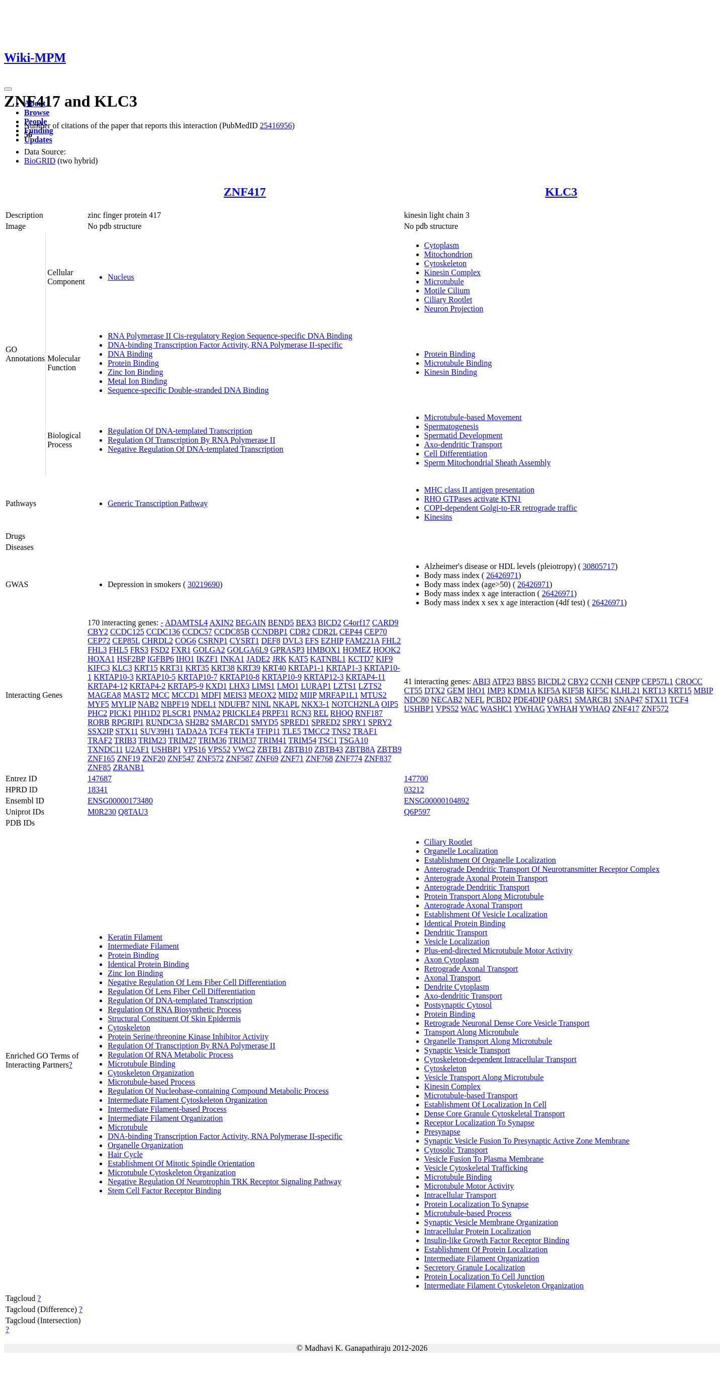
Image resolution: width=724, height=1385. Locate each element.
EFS (312, 640)
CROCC (688, 681)
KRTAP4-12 (107, 686)
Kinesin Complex (452, 272)
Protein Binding (133, 363)
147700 (416, 778)
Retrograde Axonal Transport (471, 968)
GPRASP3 (287, 649)
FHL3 (97, 649)
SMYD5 (264, 722)
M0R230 (101, 811)
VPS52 (219, 749)
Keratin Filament (135, 937)
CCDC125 (127, 631)
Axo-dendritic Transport (463, 444)
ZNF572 (210, 758)
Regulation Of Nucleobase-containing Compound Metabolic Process (218, 1091)
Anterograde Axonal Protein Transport (486, 878)
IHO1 (185, 659)
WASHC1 (496, 708)
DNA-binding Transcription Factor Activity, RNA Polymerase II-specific (225, 345)
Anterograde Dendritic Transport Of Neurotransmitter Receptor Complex (542, 869)
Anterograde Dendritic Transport (477, 887)
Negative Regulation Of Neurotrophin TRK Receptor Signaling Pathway (224, 1181)
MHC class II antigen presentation (479, 489)
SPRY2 (380, 722)
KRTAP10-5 (156, 677)
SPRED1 (294, 722)
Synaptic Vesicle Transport (467, 1050)
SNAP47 (628, 699)
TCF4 (218, 731)
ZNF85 (99, 767)
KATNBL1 (328, 659)
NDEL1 (204, 704)
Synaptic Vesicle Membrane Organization (491, 1222)
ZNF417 (245, 191)
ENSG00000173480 (120, 800)
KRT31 (172, 668)
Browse (36, 112)
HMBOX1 (324, 649)
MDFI (211, 695)
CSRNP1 (213, 640)
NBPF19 (175, 704)
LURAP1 (316, 686)
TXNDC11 (105, 749)
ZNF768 (319, 758)
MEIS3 (234, 695)
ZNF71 (292, 758)
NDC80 (416, 699)
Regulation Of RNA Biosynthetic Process (174, 1009)
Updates (38, 139)
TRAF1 (364, 731)
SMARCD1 (230, 722)
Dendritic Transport (456, 932)
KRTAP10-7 (197, 677)
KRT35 (197, 668)
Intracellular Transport (460, 1195)
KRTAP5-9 (185, 686)
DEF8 (270, 640)
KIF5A (548, 690)
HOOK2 (386, 649)
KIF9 (384, 659)
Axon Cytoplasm (451, 959)
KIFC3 (98, 668)
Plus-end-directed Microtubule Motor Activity (498, 950)
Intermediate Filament (143, 946)
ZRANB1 (128, 767)
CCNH (601, 681)
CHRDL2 (157, 640)
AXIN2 (221, 622)
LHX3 (239, 686)
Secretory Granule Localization (474, 1267)
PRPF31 (275, 713)
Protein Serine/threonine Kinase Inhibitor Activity (188, 1036)
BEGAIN (250, 622)
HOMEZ (356, 649)
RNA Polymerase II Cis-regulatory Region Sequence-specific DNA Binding (230, 336)
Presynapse (442, 1131)
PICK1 (120, 713)
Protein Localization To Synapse (476, 1204)
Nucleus (121, 277)
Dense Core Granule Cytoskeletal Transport (494, 1113)
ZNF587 (239, 758)
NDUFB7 (234, 704)
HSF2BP (131, 659)
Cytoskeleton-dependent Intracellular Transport (500, 1059)
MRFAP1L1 (338, 695)
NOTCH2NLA (355, 704)
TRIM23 (152, 740)
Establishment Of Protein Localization (486, 1249)
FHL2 (391, 640)
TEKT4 (242, 731)
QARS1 (560, 699)
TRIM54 (303, 740)
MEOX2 (262, 695)
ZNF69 (267, 758)
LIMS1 (263, 686)
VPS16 (194, 749)
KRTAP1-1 (306, 668)
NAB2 (148, 704)
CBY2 (97, 631)
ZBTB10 (298, 749)
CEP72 (98, 640)
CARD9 (385, 622)
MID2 (288, 695)
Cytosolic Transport (456, 1150)
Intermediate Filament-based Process (167, 1109)
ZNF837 (378, 758)
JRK (279, 659)
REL (320, 713)
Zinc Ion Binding (135, 372)
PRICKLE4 (241, 713)
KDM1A (521, 690)
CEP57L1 (657, 681)
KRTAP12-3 (324, 677)
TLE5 (291, 731)
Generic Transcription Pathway (158, 503)
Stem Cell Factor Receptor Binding (164, 1190)
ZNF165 (101, 758)
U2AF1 (137, 749)
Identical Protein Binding (148, 964)
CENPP (627, 681)
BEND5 (281, 622)
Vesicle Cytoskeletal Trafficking (476, 1168)
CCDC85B (231, 631)
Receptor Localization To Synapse (479, 1122)
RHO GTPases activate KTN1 (472, 499)
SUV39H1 (157, 731)
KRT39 (248, 668)
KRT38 (223, 668)
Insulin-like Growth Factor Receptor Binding (497, 1240)
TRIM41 (272, 740)
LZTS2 (370, 686)
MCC (160, 695)
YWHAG (529, 708)
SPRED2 (325, 722)
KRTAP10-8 (240, 677)
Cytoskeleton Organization (151, 1073)
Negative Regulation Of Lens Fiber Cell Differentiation (197, 982)
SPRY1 (354, 722)
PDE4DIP (529, 699)
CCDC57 (197, 631)
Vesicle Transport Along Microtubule (484, 1077)
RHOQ (341, 713)
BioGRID (39, 160)
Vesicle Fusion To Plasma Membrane (484, 1159)
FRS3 (139, 649)
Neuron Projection (454, 308)
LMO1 (288, 686)
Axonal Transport (452, 977)
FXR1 (181, 649)
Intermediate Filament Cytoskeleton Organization (187, 1100)
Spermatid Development (463, 435)
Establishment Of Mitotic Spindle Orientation (181, 1163)
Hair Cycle (125, 1154)
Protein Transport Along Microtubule (484, 896)
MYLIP (123, 704)
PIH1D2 (147, 713)
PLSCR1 (176, 713)
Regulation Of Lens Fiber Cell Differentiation (181, 991)
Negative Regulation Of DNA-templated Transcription (195, 449)
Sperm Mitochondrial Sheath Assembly (487, 462)
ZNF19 (128, 758)
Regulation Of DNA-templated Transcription (180, 431)
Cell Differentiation (455, 453)
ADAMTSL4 (186, 622)
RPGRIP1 (128, 722)
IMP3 (496, 690)
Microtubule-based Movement (473, 417)
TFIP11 (268, 731)
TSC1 (327, 740)
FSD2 (159, 649)
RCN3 (301, 713)
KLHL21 (626, 690)
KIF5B (573, 690)
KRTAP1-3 (344, 668)
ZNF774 (348, 758)
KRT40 (274, 668)
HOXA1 (101, 659)
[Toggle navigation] (8, 89)
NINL (261, 704)
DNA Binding (130, 354)
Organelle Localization (461, 851)
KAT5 (298, 659)
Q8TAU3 (133, 811)
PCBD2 (498, 699)
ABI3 (482, 681)
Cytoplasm (441, 245)
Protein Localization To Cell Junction (484, 1276)
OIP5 (389, 704)
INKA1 (232, 659)
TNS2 (340, 731)
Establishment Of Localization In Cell (485, 1104)
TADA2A (191, 731)
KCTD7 (361, 659)
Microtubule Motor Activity (469, 1186)
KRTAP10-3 (114, 677)
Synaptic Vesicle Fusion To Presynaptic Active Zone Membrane (526, 1140)
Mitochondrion (448, 254)
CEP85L (126, 640)
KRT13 (654, 690)
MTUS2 (373, 695)
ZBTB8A (360, 749)
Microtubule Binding (458, 363)
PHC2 (97, 713)
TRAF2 (99, 740)
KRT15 (146, 668)
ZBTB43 (328, 749)
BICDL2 (551, 681)
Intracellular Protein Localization (477, 1231)
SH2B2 (197, 722)
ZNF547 (181, 758)
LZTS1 (344, 686)
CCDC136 (163, 631)
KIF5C (597, 690)
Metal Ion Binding (137, 381)
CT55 (413, 690)
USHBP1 (166, 749)
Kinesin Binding (450, 372)
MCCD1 (185, 695)
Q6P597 (417, 811)
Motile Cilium (447, 290)
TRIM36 (212, 740)
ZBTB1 (269, 749)
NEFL (474, 699)
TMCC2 (316, 731)
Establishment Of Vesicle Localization (486, 914)
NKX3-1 (315, 704)
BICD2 (329, 622)
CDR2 (300, 631)
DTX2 (434, 690)
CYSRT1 (244, 640)
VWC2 (243, 749)
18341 (97, 789)
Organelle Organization (145, 1145)
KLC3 (561, 191)
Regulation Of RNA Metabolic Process (170, 1054)
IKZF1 (208, 659)
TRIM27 (182, 740)
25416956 (276, 125)
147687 (99, 778)
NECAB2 (446, 699)
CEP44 (350, 631)
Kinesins (438, 517)
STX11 (126, 731)
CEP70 (375, 631)
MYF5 (98, 704)
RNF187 (369, 713)
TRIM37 (242, 740)
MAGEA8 (104, 695)
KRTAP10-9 (281, 677)
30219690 (204, 584)
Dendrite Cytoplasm (456, 987)
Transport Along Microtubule (471, 1032)
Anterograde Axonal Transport (473, 905)
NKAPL (286, 704)
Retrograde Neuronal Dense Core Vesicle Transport (507, 1023)
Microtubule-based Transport (471, 1095)
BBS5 (525, 681)
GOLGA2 (209, 649)
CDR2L (324, 631)
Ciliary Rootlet (448, 299)
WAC (470, 708)
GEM (456, 690)
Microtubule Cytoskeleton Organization (172, 1172)
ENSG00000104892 (437, 800)
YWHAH (562, 708)
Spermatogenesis (451, 426)
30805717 (599, 566)
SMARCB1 (593, 699)
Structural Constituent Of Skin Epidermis (174, 1018)
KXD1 (216, 686)
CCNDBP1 (269, 631)
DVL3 (293, 640)
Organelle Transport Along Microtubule (488, 1041)
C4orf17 (356, 622)
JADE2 (258, 659)
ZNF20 (153, 758)
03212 (414, 789)
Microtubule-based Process (151, 1082)
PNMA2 (206, 713)
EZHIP (332, 640)
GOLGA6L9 (247, 649)
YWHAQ (594, 708)
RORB (98, 722)
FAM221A (362, 640)
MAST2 (136, 695)
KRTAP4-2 (148, 686)
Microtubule (444, 281)
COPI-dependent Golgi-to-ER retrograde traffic (500, 508)
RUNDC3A (165, 722)
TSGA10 (353, 740)
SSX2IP (100, 731)
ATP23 (503, 681)
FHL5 (118, 649)
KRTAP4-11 (365, 677)
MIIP (308, 695)
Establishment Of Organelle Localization (490, 860)
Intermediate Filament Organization (165, 1118)
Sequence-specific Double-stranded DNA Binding (188, 390)
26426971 (502, 575)
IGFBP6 (160, 659)
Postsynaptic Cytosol (458, 1005)
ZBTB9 (389, 749)
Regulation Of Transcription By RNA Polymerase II (191, 440)
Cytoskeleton (445, 263)
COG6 (185, 640)
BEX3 (306, 622)
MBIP (703, 690)
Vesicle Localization (457, 941)
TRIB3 (125, 740)
